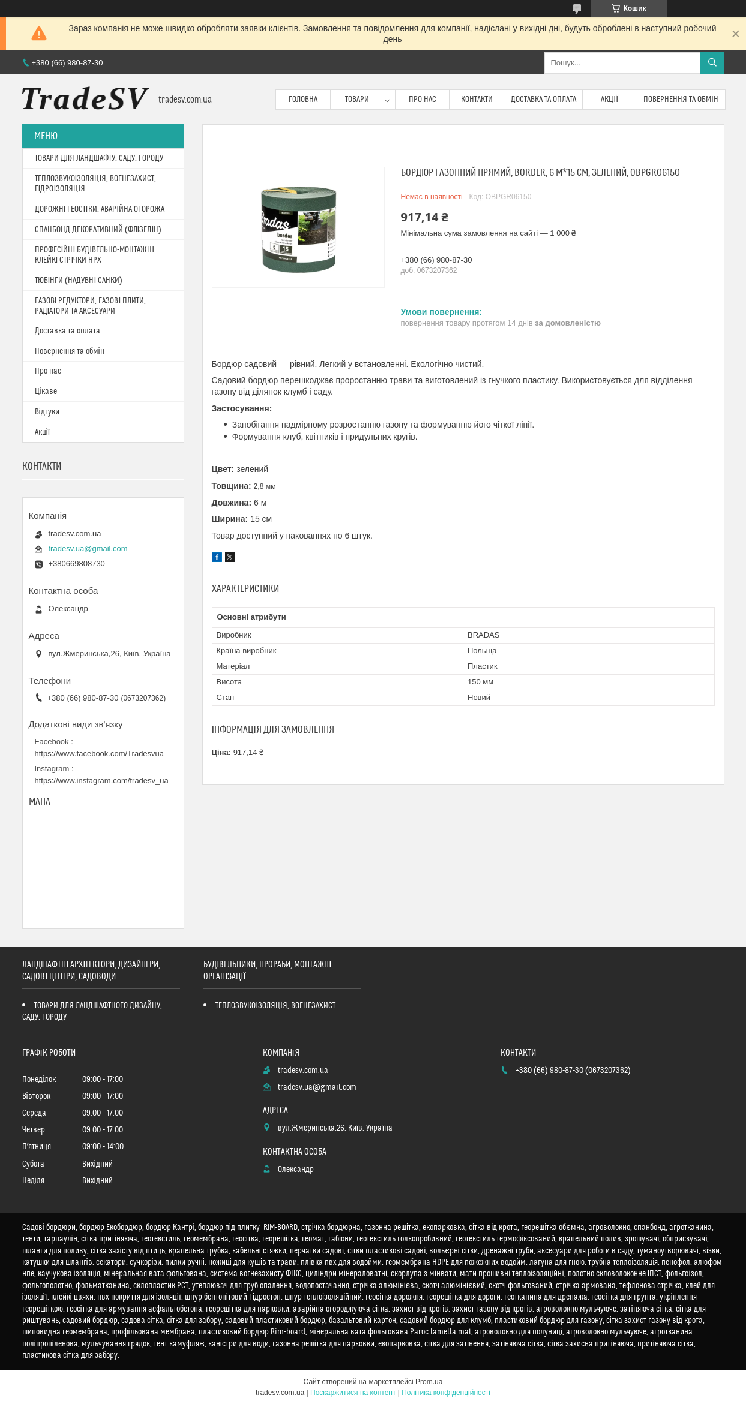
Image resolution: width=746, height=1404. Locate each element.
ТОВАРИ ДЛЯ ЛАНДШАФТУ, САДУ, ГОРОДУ (99, 158)
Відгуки (47, 412)
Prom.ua (428, 1382)
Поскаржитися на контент (353, 1392)
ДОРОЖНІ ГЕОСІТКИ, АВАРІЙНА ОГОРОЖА (100, 209)
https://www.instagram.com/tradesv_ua (102, 780)
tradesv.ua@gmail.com (88, 548)
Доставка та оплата (543, 99)
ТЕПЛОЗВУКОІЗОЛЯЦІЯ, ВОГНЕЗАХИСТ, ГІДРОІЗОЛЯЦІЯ (96, 184)
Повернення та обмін (680, 99)
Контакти (477, 99)
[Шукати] (712, 63)
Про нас (422, 99)
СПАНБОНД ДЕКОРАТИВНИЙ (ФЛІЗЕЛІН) (98, 229)
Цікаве (46, 391)
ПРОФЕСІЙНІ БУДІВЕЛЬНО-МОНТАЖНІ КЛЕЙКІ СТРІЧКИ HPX (95, 255)
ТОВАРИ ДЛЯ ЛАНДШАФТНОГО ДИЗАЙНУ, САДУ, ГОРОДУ (92, 1011)
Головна (303, 99)
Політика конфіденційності (446, 1392)
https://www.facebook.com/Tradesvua (99, 753)
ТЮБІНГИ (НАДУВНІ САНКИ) (79, 280)
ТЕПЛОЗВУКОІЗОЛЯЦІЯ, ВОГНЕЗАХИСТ (275, 1006)
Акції (609, 99)
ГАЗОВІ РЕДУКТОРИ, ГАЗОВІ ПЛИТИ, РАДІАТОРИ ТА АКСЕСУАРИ (90, 306)
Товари (357, 99)
